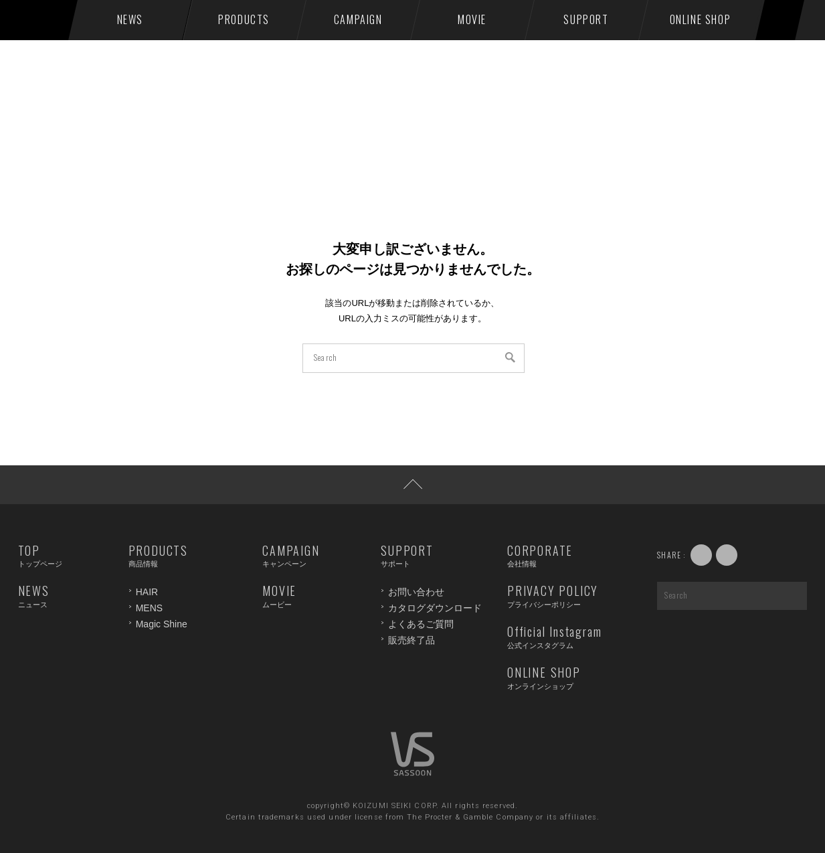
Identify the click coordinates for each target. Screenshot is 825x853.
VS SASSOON (46, 20)
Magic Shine (161, 624)
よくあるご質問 (421, 624)
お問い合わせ (416, 592)
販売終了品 (411, 640)
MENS (149, 608)
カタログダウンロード (435, 608)
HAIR (147, 592)
